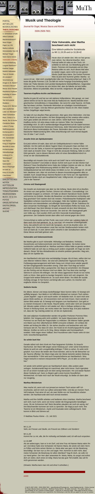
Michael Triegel (8, 54)
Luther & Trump (8, 126)
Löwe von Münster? (9, 112)
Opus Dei (6, 161)
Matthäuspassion (9, 129)
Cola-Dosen (7, 175)
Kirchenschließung (9, 63)
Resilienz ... (7, 103)
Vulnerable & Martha (10, 60)
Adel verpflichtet (8, 109)
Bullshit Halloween (9, 71)
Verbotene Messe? (9, 86)
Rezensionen (9, 194)
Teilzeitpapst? (7, 158)
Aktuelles (8, 24)
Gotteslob (8, 185)
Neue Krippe (7, 42)
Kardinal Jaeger (8, 68)
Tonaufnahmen (10, 191)
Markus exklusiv (8, 48)
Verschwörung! (8, 80)
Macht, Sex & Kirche (10, 120)
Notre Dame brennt (9, 57)
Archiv (6, 208)
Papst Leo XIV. (8, 45)
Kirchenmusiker (8, 149)
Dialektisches (10, 179)
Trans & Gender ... (9, 74)
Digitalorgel (9, 205)
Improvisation (10, 188)
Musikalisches (10, 27)
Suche (6, 211)
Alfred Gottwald (8, 37)
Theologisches (11, 30)
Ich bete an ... (7, 170)
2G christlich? (7, 77)
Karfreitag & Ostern (9, 94)
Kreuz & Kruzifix (8, 172)
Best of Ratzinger (9, 167)
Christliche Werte (9, 123)
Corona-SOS (7, 97)
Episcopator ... (8, 164)
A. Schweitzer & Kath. (10, 34)
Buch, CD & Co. (10, 197)
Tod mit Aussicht (8, 100)
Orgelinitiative (10, 203)
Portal (6, 21)
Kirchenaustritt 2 (8, 135)
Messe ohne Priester (10, 89)
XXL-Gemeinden (8, 138)
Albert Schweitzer (9, 115)
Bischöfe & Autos (9, 146)
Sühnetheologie (8, 152)
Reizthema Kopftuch (10, 92)
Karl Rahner (7, 141)
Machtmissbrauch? (9, 39)
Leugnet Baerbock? (9, 65)
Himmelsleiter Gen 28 (10, 51)
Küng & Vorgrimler (9, 144)
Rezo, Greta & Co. (9, 118)
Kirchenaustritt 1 (8, 132)
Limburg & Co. (8, 155)
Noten (6, 182)
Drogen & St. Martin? (10, 83)
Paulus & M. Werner (10, 106)
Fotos (6, 200)
